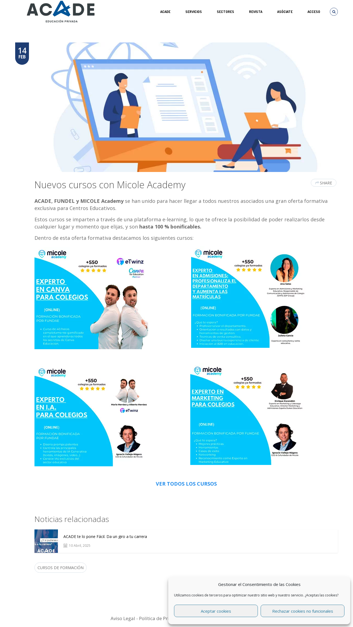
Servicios (193, 11)
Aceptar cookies (216, 611)
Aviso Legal (123, 618)
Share (323, 182)
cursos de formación (61, 567)
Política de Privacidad (162, 618)
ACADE (165, 11)
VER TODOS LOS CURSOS (186, 483)
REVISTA (255, 11)
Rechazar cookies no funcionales (302, 611)
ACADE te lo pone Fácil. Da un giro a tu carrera (105, 536)
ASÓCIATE (285, 11)
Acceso (313, 11)
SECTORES (225, 11)
